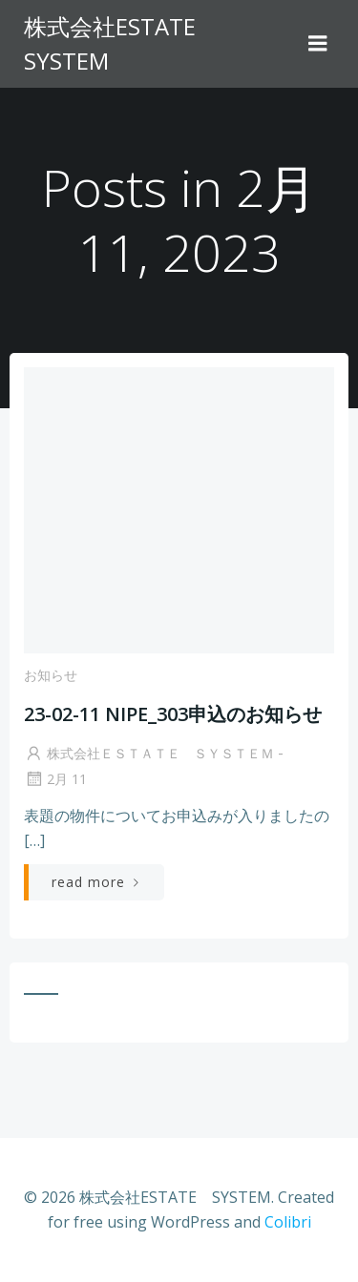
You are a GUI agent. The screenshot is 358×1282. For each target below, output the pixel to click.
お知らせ (50, 675)
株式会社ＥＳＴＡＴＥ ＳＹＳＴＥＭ (149, 753)
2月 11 (55, 779)
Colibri (287, 1221)
